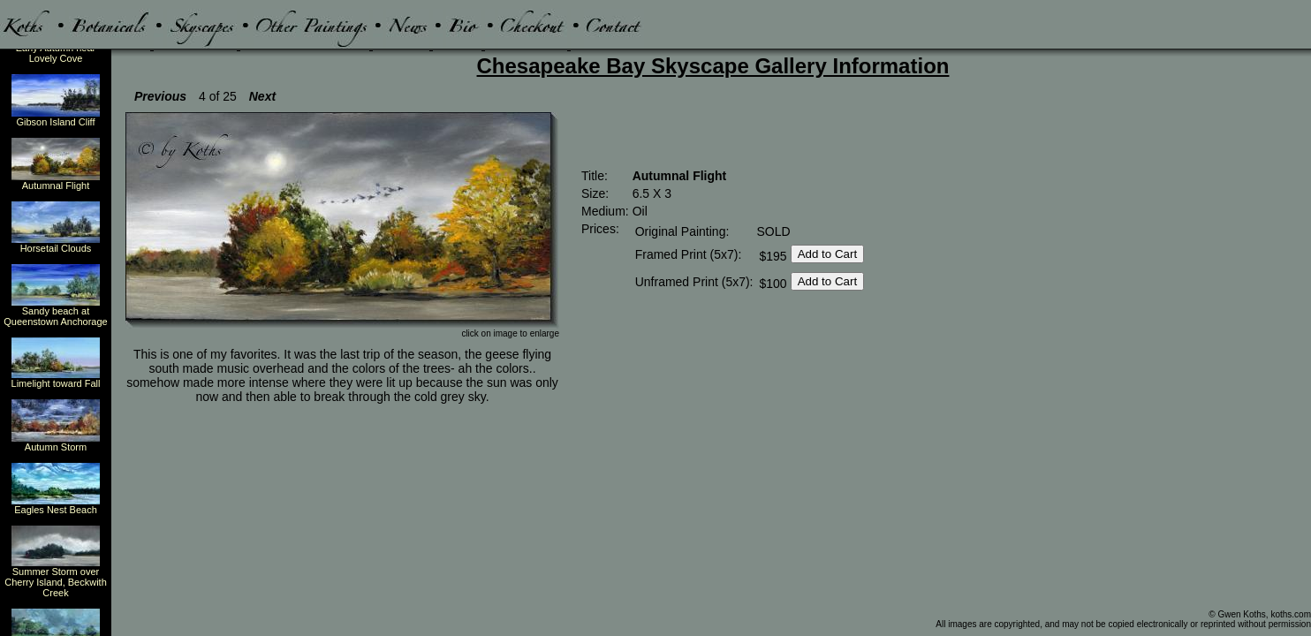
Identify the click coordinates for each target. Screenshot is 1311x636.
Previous (160, 96)
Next (262, 96)
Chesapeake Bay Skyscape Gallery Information (713, 66)
